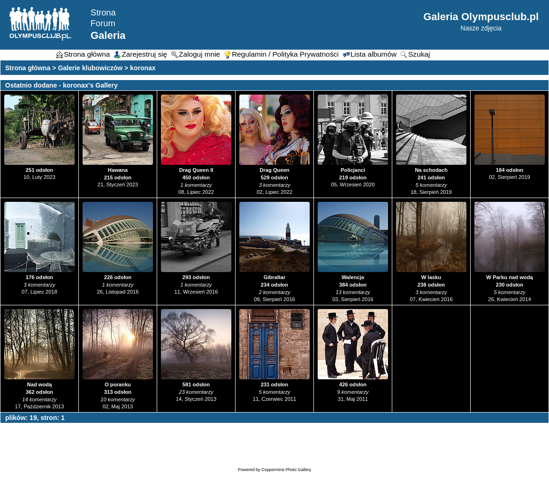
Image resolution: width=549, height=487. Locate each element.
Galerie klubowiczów (90, 68)
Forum (103, 23)
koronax (142, 68)
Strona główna (27, 68)
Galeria (108, 35)
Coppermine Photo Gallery (286, 469)
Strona (103, 12)
